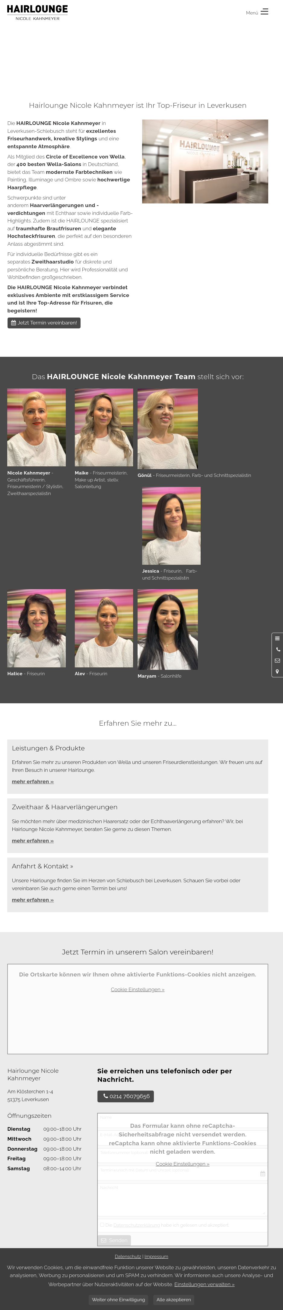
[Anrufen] (277, 649)
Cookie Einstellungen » (137, 989)
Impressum (156, 1256)
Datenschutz (128, 1256)
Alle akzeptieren (174, 1299)
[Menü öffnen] (277, 638)
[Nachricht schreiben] (277, 660)
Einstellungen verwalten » (204, 1284)
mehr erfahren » (33, 841)
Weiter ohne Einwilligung (118, 1299)
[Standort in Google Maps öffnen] (277, 671)
